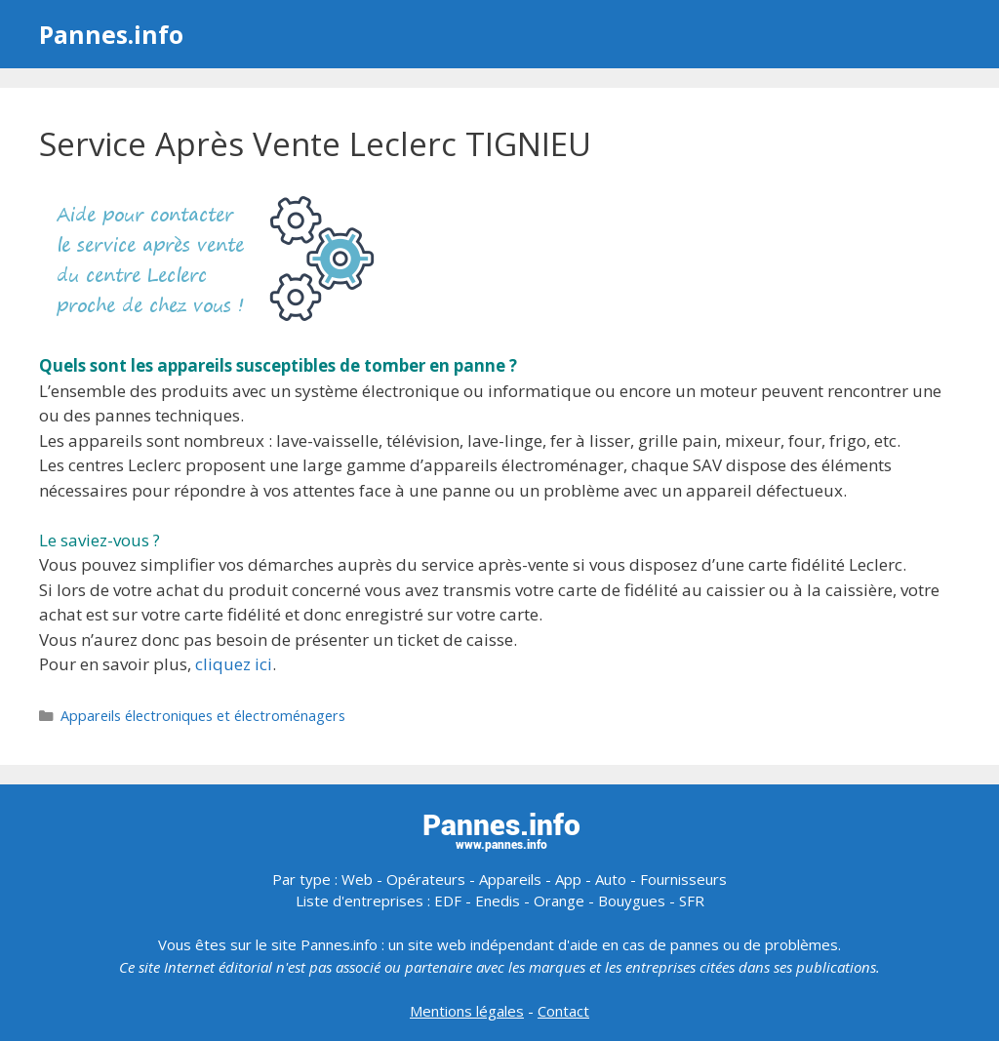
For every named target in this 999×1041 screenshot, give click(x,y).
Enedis (497, 900)
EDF (447, 900)
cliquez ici (233, 664)
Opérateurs (425, 879)
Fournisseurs (683, 879)
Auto (610, 879)
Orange (559, 900)
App (568, 879)
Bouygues (631, 900)
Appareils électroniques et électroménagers (202, 715)
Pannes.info (111, 34)
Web (357, 879)
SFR (691, 900)
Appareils (510, 879)
